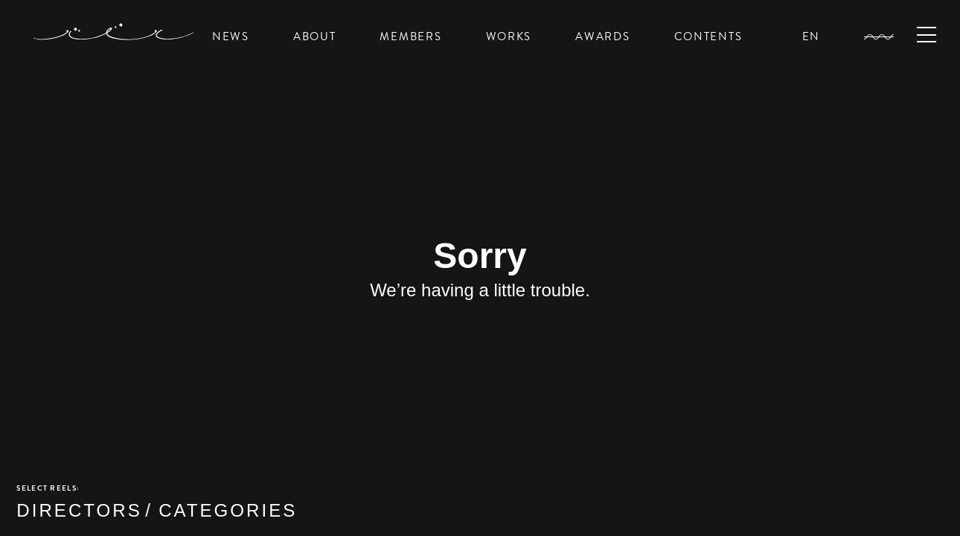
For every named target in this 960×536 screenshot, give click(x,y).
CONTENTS (708, 36)
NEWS (230, 36)
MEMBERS (410, 36)
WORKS (509, 36)
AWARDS (602, 36)
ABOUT (314, 36)
